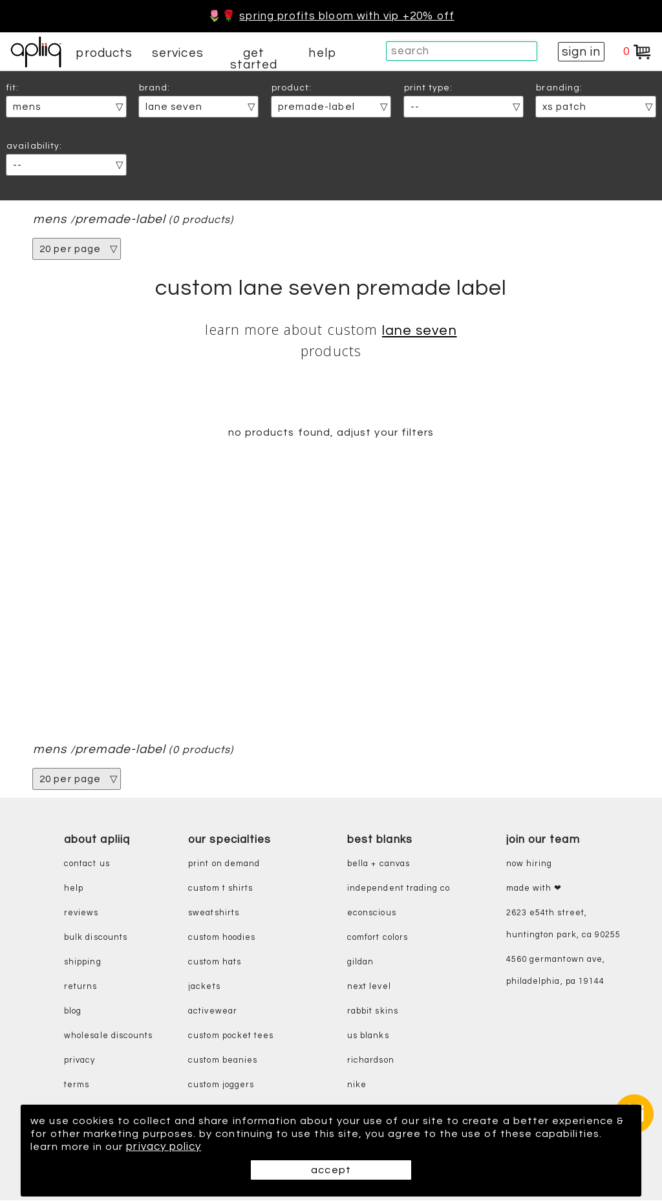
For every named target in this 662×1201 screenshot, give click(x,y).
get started (253, 59)
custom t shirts (220, 888)
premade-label (120, 219)
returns (80, 987)
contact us (87, 864)
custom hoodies (221, 937)
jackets (204, 987)
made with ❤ (534, 888)
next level (369, 987)
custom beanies (222, 1060)
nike (357, 1085)
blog (72, 1011)
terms (76, 1085)
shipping (82, 962)
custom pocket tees (230, 1036)
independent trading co (398, 888)
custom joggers (221, 1085)
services (178, 53)
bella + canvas (378, 864)
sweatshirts (213, 913)
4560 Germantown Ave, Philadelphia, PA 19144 (555, 970)
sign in (581, 51)
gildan (360, 962)
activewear (212, 1011)
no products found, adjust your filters (331, 432)
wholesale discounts (108, 1036)
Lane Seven (419, 330)
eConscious (371, 913)
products (104, 53)
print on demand (224, 864)
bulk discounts (95, 937)
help (322, 53)
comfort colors (377, 937)
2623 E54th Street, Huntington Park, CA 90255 (563, 924)
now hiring (529, 864)
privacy (79, 1060)
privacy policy (165, 1147)
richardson (370, 1060)
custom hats (214, 962)
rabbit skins (372, 1011)
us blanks (368, 1036)
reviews (81, 913)
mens (50, 219)
